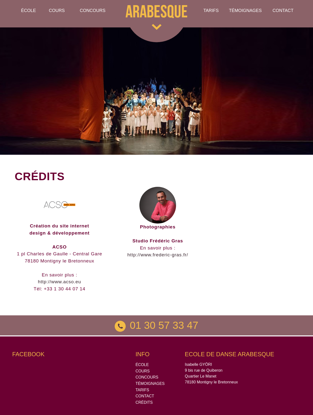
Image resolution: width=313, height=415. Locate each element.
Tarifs (211, 10)
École (28, 10)
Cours (57, 10)
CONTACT (144, 396)
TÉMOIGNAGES (245, 10)
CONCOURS (146, 377)
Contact (282, 10)
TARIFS (142, 390)
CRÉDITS (144, 402)
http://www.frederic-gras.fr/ (157, 254)
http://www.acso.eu (59, 281)
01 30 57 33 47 (156, 325)
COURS (142, 371)
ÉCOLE (142, 365)
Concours (92, 10)
